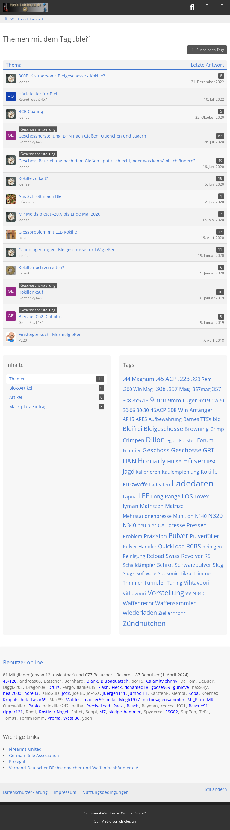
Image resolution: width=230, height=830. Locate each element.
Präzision (155, 536)
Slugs (129, 573)
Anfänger (201, 410)
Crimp (217, 429)
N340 (129, 525)
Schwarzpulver (193, 564)
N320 (215, 516)
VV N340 (194, 593)
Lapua (130, 496)
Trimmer (133, 582)
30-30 (143, 410)
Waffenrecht (138, 603)
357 (216, 389)
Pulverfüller (204, 536)
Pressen (197, 525)
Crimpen (133, 440)
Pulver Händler (140, 546)
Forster (187, 440)
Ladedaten (193, 483)
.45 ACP (166, 379)
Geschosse (186, 450)
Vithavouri (134, 593)
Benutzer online (23, 662)
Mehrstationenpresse (147, 516)
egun (172, 440)
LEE (143, 496)
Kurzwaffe (135, 484)
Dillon (155, 439)
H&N (129, 461)
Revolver (192, 555)
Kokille (209, 471)
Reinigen (212, 546)
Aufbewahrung (165, 419)
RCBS (193, 546)
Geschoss (156, 450)
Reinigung (134, 556)
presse (176, 525)
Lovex (201, 496)
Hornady (152, 461)
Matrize (174, 505)
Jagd (128, 471)
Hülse (174, 461)
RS (207, 555)
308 (127, 400)
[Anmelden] (207, 7)
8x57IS (140, 400)
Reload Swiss (163, 555)
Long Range (165, 496)
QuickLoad (171, 546)
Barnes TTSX (197, 419)
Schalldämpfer (139, 565)
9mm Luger (182, 400)
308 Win (178, 410)
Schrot (165, 564)
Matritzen (152, 505)
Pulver (178, 535)
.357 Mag (178, 389)
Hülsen (194, 461)
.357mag (201, 389)
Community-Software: (115, 813)
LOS (187, 496)
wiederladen (140, 612)
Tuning (174, 582)
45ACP (158, 410)
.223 (184, 379)
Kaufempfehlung (180, 472)
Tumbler (154, 582)
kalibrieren (148, 472)
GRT (208, 450)
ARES (141, 419)
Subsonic (168, 573)
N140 (201, 516)
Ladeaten (159, 484)
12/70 (217, 400)
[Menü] (222, 7)
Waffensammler (175, 603)
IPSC (212, 461)
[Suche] (192, 7)
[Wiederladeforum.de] (25, 7)
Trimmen (203, 573)
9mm (158, 400)
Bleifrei (132, 429)
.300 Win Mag (138, 389)
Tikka (185, 573)
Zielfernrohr (172, 613)
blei (217, 418)
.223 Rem (201, 379)
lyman (130, 505)
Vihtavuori (197, 582)
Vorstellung (166, 592)
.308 (160, 389)
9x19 (204, 400)
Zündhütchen (144, 623)
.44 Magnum (138, 378)
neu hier (146, 525)
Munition (183, 516)
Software (146, 573)
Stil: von (115, 821)
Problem (132, 536)
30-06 (129, 410)
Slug (218, 564)
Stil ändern (216, 789)
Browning (196, 428)
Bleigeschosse (163, 429)
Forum (205, 440)
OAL (162, 525)
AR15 (128, 419)
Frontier (132, 450)
